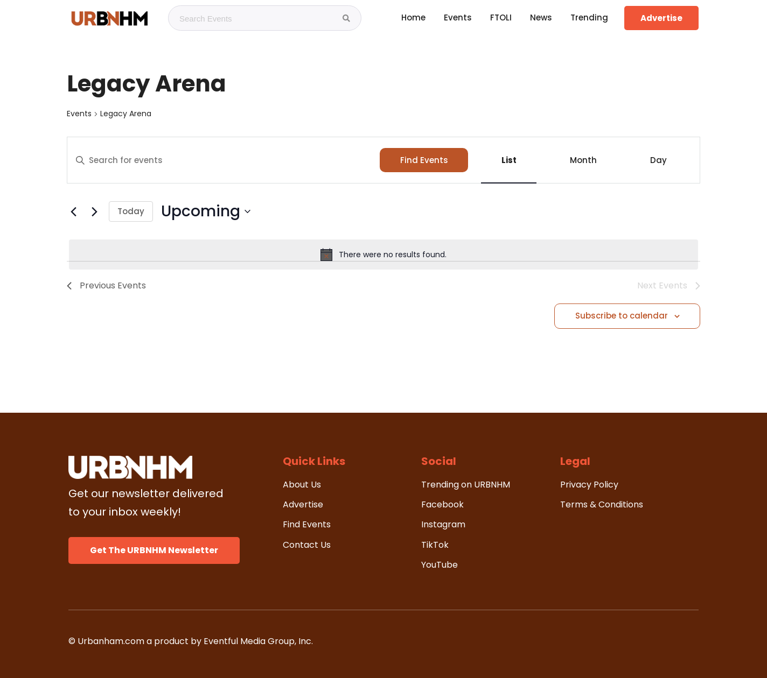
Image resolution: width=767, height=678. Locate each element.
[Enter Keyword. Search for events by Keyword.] (223, 160)
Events (79, 114)
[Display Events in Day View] (658, 160)
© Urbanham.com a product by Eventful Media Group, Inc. (190, 641)
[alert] (383, 254)
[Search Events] (346, 18)
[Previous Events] (73, 211)
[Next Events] (94, 211)
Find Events (424, 160)
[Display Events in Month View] (583, 160)
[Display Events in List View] (508, 160)
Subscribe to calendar (621, 315)
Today (130, 211)
